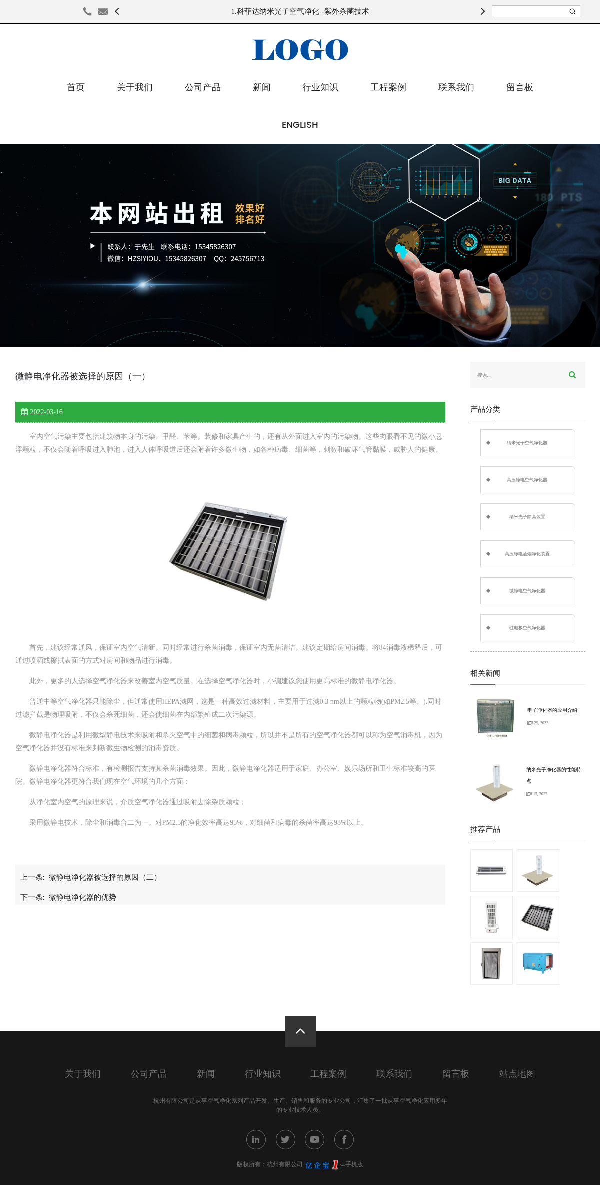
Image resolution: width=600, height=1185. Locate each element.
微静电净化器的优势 (82, 898)
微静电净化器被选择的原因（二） (105, 878)
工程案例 (388, 87)
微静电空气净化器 (527, 591)
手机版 (354, 1164)
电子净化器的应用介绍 (552, 710)
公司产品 (203, 87)
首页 (76, 87)
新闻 (262, 87)
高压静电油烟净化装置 (527, 554)
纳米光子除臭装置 (527, 517)
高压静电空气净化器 (527, 480)
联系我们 (456, 87)
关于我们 (135, 87)
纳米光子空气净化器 (527, 443)
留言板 (519, 87)
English (300, 125)
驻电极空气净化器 (527, 628)
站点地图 (517, 1074)
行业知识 (320, 87)
